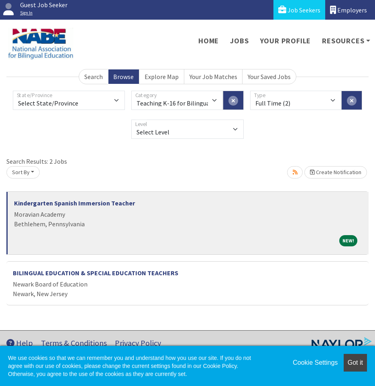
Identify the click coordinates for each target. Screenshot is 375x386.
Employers (348, 10)
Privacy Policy (138, 343)
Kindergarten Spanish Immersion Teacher (74, 203)
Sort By (21, 172)
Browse (123, 77)
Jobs (239, 40)
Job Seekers (299, 10)
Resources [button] (343, 40)
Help (19, 343)
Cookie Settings (315, 362)
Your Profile (285, 40)
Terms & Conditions (74, 343)
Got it (355, 362)
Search (93, 77)
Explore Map (162, 77)
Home (208, 40)
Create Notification (335, 172)
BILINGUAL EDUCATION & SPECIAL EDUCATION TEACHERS (95, 273)
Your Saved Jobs (269, 77)
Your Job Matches (213, 77)
